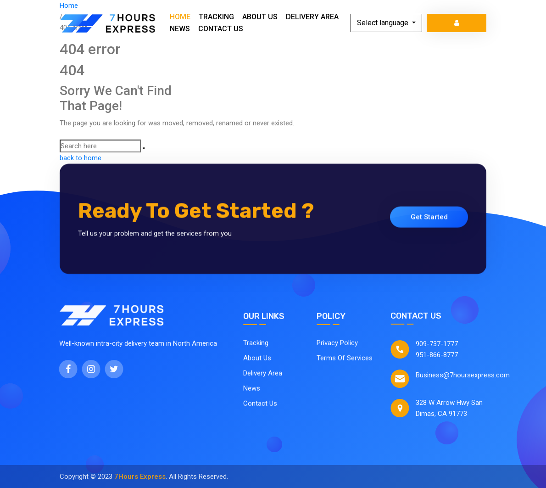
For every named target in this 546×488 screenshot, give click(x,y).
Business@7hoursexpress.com (469, 375)
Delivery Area (312, 16)
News (180, 28)
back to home (80, 158)
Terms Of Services (345, 361)
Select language (383, 22)
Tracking (216, 16)
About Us (260, 16)
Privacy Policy (337, 346)
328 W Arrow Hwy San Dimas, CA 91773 (455, 408)
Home (180, 16)
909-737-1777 (443, 344)
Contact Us (220, 28)
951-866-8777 (443, 355)
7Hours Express (140, 476)
